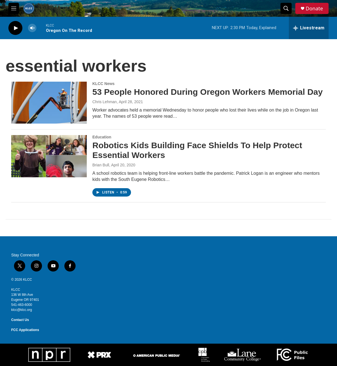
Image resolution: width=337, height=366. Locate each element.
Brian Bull (100, 165)
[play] (15, 28)
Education (101, 137)
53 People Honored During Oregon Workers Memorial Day (207, 91)
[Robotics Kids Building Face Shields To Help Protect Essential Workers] (49, 156)
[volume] (32, 28)
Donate (314, 8)
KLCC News (103, 83)
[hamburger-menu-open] (13, 8)
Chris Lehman (104, 102)
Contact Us (20, 320)
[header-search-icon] (286, 8)
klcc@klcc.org (21, 310)
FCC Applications (25, 330)
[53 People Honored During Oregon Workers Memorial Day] (49, 103)
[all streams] (309, 28)
